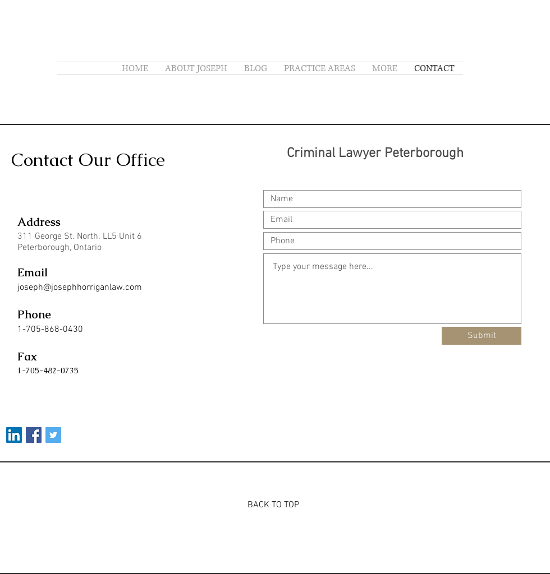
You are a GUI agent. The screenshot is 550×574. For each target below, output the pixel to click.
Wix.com (310, 539)
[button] (385, 68)
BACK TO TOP (273, 505)
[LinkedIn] (14, 435)
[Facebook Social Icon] (34, 435)
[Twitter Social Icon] (53, 435)
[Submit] (481, 336)
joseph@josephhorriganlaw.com (79, 287)
